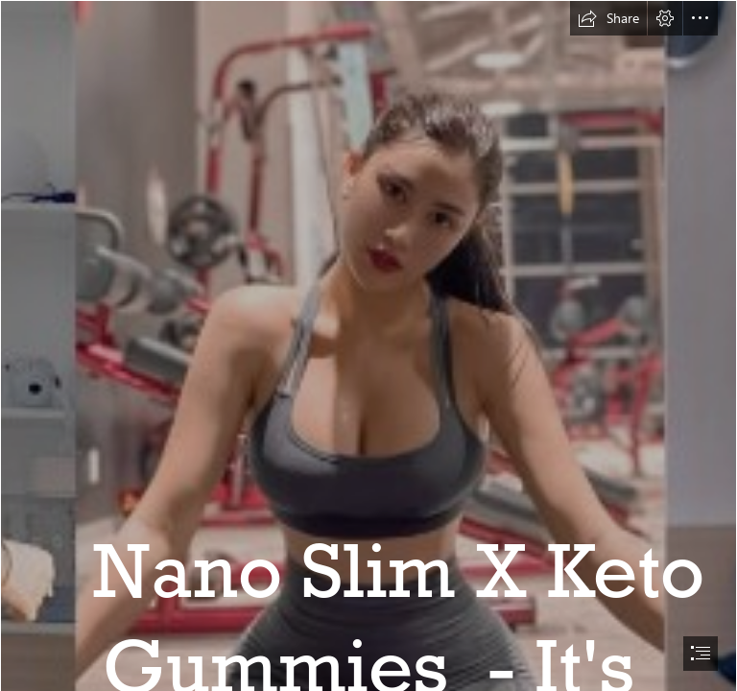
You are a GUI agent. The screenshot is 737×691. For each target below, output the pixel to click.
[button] (608, 18)
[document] (368, 345)
